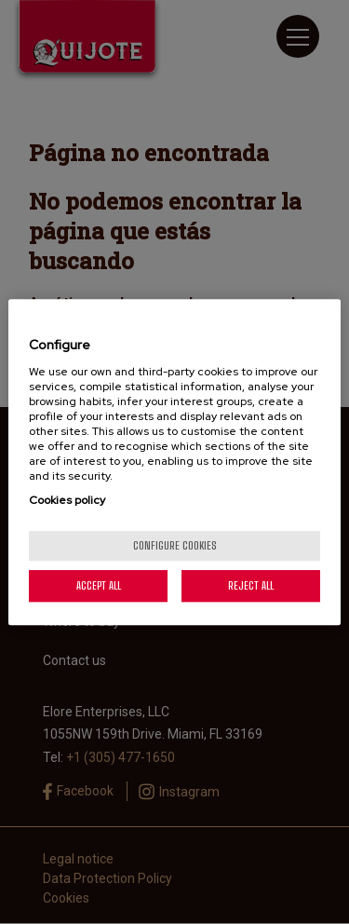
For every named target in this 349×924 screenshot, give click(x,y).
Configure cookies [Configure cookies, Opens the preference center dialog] (175, 545)
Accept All (98, 585)
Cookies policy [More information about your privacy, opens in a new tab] (67, 500)
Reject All (251, 585)
